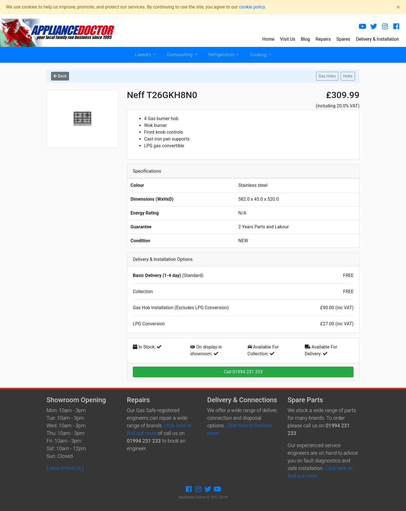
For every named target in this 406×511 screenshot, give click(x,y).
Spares (343, 39)
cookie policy (252, 7)
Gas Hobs (327, 76)
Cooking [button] (259, 54)
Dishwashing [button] (180, 54)
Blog (305, 39)
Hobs (347, 76)
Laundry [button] (143, 54)
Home (268, 39)
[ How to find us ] (65, 468)
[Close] (398, 7)
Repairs (323, 39)
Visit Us (287, 39)
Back (60, 76)
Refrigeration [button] (221, 54)
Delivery (377, 39)
